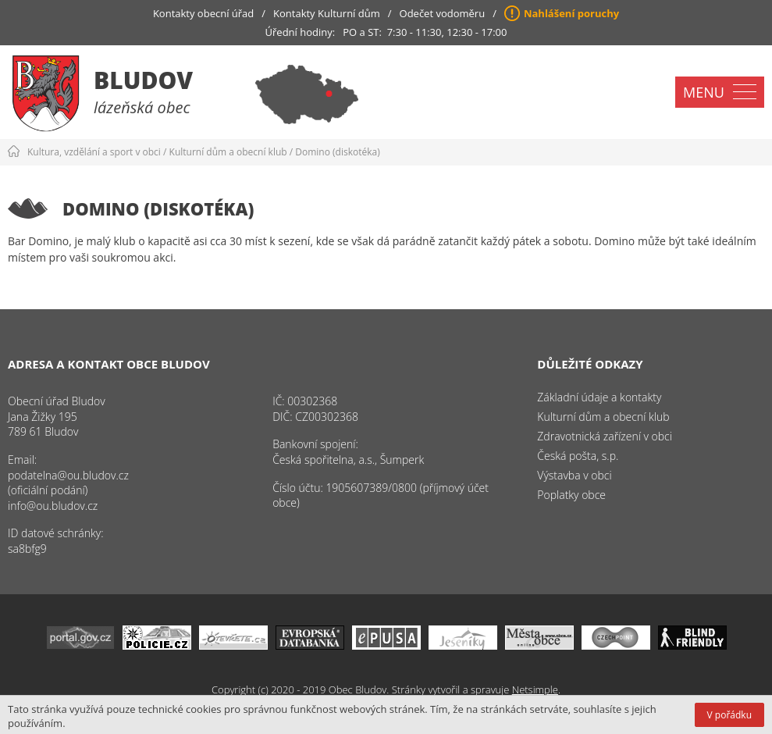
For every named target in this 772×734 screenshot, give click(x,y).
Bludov (143, 80)
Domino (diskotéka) (337, 152)
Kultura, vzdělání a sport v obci (94, 152)
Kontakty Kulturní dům (326, 13)
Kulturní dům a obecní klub (228, 152)
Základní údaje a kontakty (599, 397)
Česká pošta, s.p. (577, 455)
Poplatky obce (571, 494)
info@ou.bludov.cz (53, 505)
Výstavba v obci (574, 475)
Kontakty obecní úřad (203, 13)
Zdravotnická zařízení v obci (604, 436)
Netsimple (535, 689)
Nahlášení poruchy (571, 13)
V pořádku (729, 715)
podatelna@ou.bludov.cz (68, 475)
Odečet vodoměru (443, 13)
